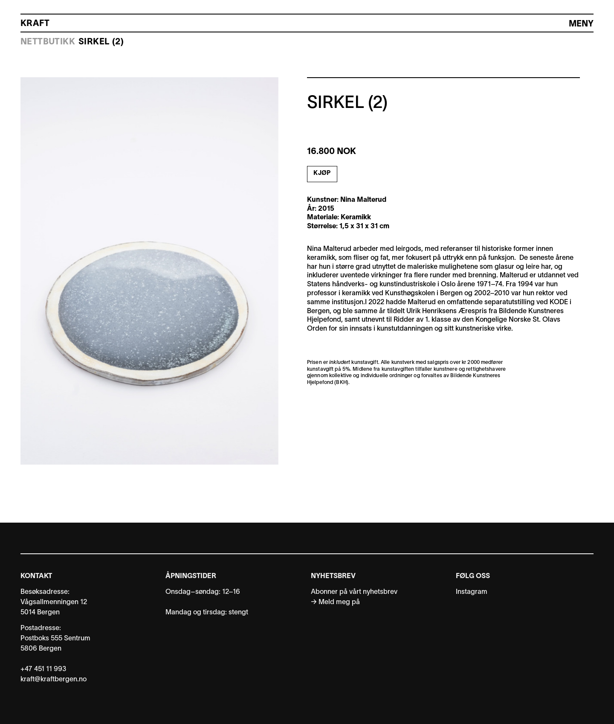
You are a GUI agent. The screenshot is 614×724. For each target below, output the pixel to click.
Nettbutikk (47, 42)
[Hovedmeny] (581, 24)
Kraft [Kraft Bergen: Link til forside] (34, 24)
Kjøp (321, 173)
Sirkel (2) (101, 42)
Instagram (471, 592)
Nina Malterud (363, 200)
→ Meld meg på (335, 602)
